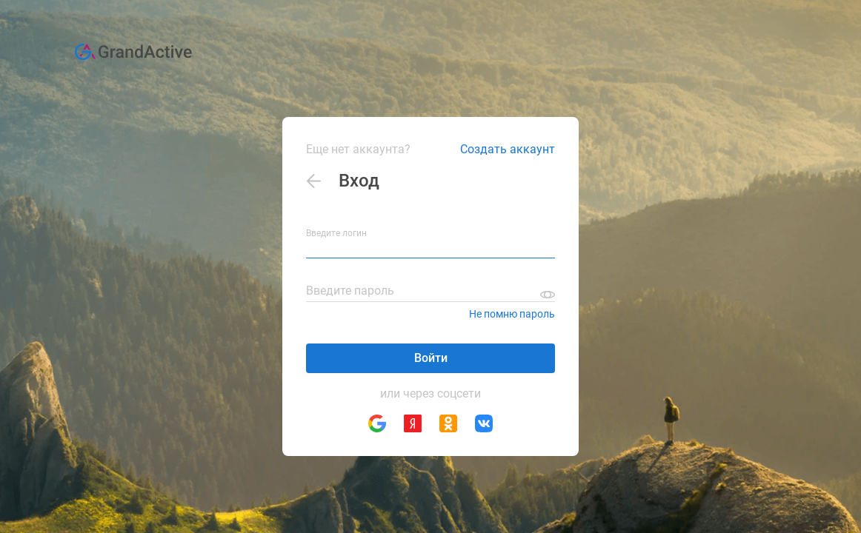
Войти (431, 358)
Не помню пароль (512, 314)
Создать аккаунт (507, 149)
